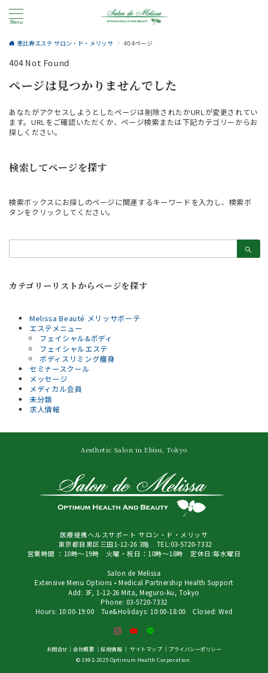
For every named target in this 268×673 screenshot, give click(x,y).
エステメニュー (56, 328)
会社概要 (83, 649)
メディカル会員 (55, 388)
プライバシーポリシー (194, 649)
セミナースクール (59, 368)
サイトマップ (146, 649)
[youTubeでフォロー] (134, 631)
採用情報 (111, 649)
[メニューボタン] (16, 17)
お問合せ (57, 649)
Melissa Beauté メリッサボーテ (84, 318)
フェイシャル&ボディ (76, 338)
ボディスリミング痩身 (77, 358)
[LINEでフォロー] (151, 631)
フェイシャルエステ (73, 348)
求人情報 (44, 409)
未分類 (40, 399)
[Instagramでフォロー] (118, 631)
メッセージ (48, 378)
